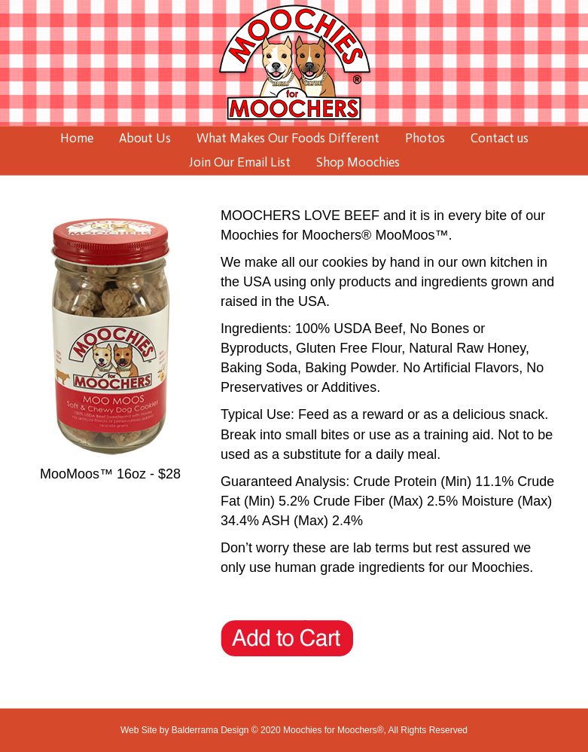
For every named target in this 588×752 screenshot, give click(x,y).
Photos (425, 137)
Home (76, 137)
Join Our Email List (240, 162)
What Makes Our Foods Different (288, 137)
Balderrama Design (210, 730)
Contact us (500, 137)
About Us (145, 137)
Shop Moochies (358, 162)
